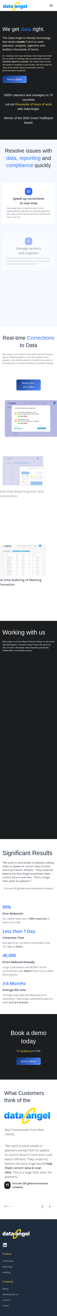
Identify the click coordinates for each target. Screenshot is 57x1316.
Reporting (7, 1266)
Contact (6, 1300)
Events (5, 1305)
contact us (26, 1050)
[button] (51, 5)
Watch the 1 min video (28, 397)
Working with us (10, 1294)
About (5, 1288)
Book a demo (14, 79)
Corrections (8, 1261)
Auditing (6, 1272)
